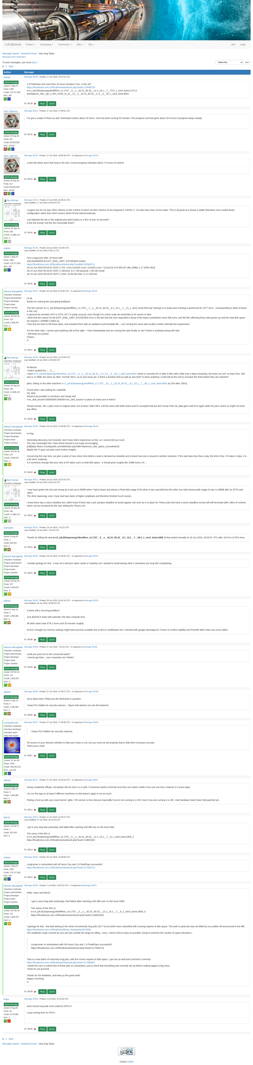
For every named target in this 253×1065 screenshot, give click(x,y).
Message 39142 (31, 111)
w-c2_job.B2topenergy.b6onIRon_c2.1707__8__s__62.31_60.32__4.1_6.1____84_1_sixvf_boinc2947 (85, 373)
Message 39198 (31, 600)
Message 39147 (31, 291)
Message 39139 (31, 77)
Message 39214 (31, 817)
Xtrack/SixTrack (29, 53)
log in (34, 62)
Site (91, 44)
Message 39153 (31, 556)
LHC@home (13, 44)
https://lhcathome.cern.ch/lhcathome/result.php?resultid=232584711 (61, 264)
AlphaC (7, 601)
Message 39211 (31, 780)
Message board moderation (14, 57)
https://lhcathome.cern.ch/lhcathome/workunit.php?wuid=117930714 (61, 867)
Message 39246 (31, 999)
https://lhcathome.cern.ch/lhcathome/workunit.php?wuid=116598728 (61, 87)
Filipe (6, 999)
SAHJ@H (8, 528)
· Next (10, 66)
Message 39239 (31, 885)
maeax (7, 77)
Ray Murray (12, 200)
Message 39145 (31, 248)
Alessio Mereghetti (13, 291)
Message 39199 (31, 647)
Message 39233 (31, 857)
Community (65, 44)
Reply (42, 104)
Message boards (10, 53)
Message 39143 (31, 155)
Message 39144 (31, 200)
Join (233, 44)
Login (243, 44)
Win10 (7, 817)
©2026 (126, 1061)
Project (30, 44)
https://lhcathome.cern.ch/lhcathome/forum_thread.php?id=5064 (59, 929)
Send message (11, 82)
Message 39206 (31, 691)
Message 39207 (31, 722)
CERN (130, 1061)
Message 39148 (31, 357)
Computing (46, 44)
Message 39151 (31, 480)
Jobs (79, 44)
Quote (51, 104)
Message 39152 (31, 527)
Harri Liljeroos (11, 111)
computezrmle (11, 722)
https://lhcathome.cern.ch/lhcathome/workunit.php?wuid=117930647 (61, 962)
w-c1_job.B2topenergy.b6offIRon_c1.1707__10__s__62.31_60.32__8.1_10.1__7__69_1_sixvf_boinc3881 (114, 383)
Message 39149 (31, 426)
